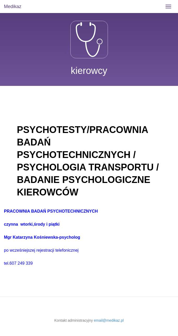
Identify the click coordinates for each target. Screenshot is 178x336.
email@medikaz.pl (109, 320)
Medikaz (12, 6)
